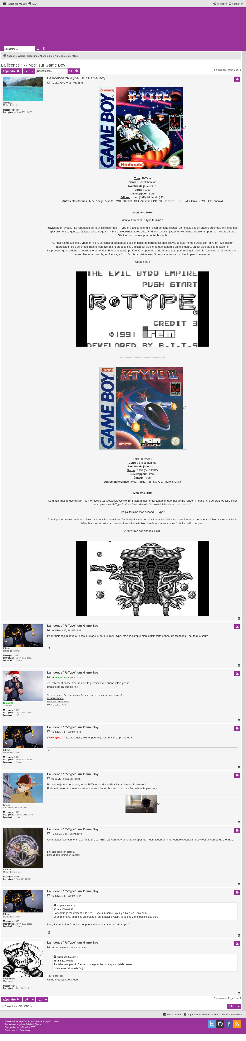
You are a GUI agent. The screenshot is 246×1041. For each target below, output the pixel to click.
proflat (13, 1027)
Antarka (7, 869)
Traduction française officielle (18, 1024)
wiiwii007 (7, 103)
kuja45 (6, 805)
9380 (16, 655)
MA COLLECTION (56, 704)
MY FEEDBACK (55, 698)
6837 (16, 110)
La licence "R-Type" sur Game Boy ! (34, 65)
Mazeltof (26, 1027)
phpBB (22, 1021)
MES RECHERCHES (58, 701)
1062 (16, 812)
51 (15, 986)
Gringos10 (8, 703)
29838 (17, 710)
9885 (16, 877)
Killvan (6, 648)
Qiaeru (38, 1024)
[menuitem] (23, 3)
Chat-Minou (9, 979)
